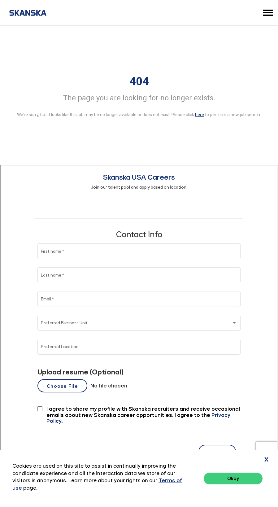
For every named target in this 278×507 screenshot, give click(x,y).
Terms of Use (239, 485)
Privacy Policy (204, 485)
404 (139, 81)
